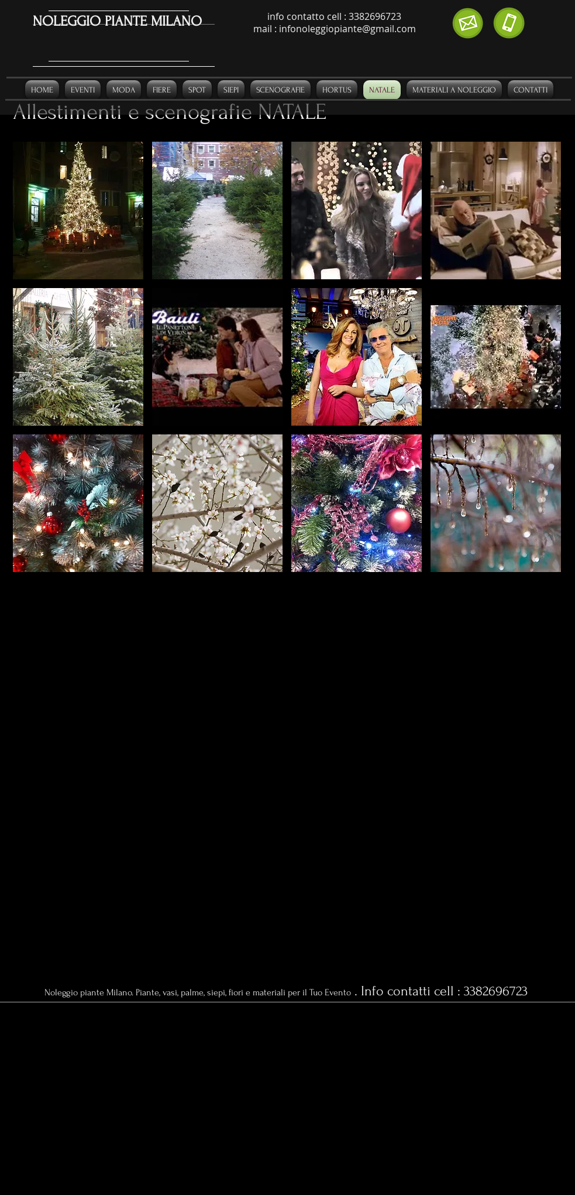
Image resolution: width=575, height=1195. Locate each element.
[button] (78, 210)
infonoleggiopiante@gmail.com (347, 28)
